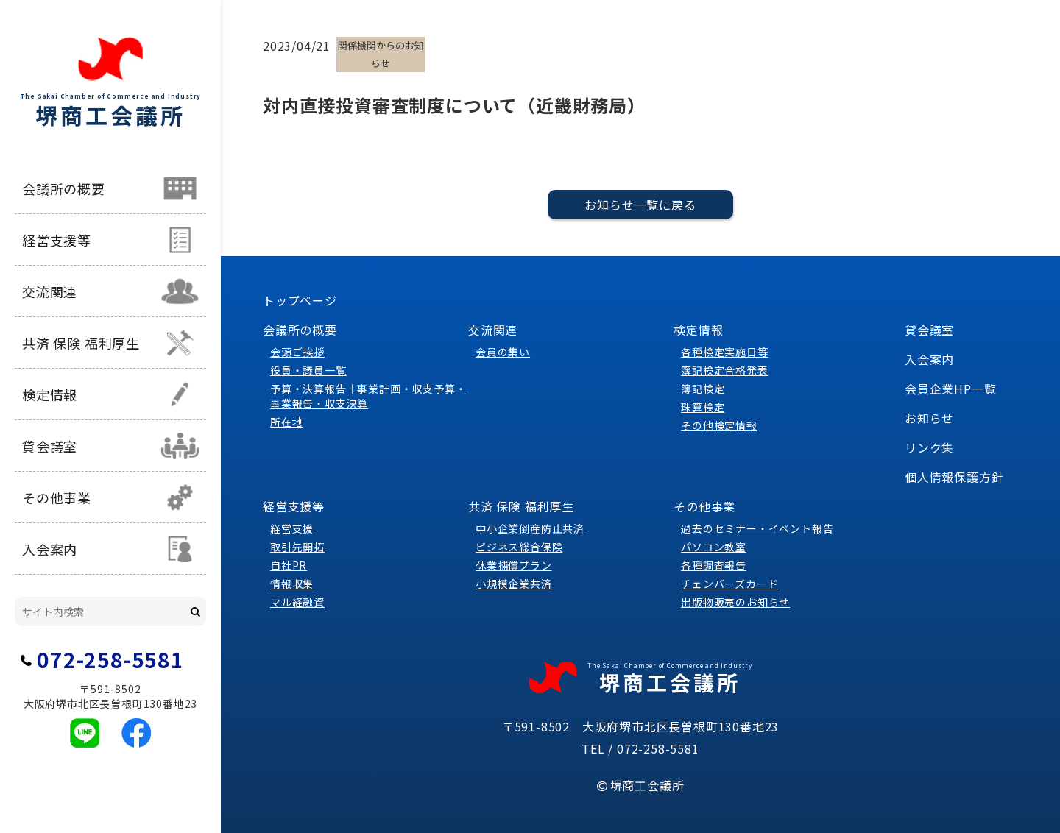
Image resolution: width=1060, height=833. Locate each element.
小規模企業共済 (514, 583)
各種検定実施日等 (724, 351)
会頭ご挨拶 (297, 351)
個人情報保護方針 (954, 476)
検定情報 (49, 394)
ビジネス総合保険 (519, 546)
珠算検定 (702, 407)
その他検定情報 (719, 425)
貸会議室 (49, 446)
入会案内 (49, 549)
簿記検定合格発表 (724, 370)
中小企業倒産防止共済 (530, 528)
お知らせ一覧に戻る (640, 204)
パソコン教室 (713, 546)
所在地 (286, 421)
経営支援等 (56, 239)
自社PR (288, 565)
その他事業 (56, 497)
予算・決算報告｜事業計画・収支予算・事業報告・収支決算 (368, 396)
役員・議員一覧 (308, 370)
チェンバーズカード (729, 583)
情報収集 (292, 583)
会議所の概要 (63, 188)
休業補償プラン (514, 565)
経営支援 (292, 528)
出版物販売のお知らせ (735, 602)
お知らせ (929, 418)
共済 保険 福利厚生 (81, 342)
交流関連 (49, 291)
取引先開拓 (297, 546)
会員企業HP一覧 (950, 388)
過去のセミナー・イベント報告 (757, 528)
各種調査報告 (713, 565)
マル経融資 (297, 602)
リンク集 (929, 447)
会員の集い (503, 351)
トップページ (300, 300)
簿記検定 (702, 388)
